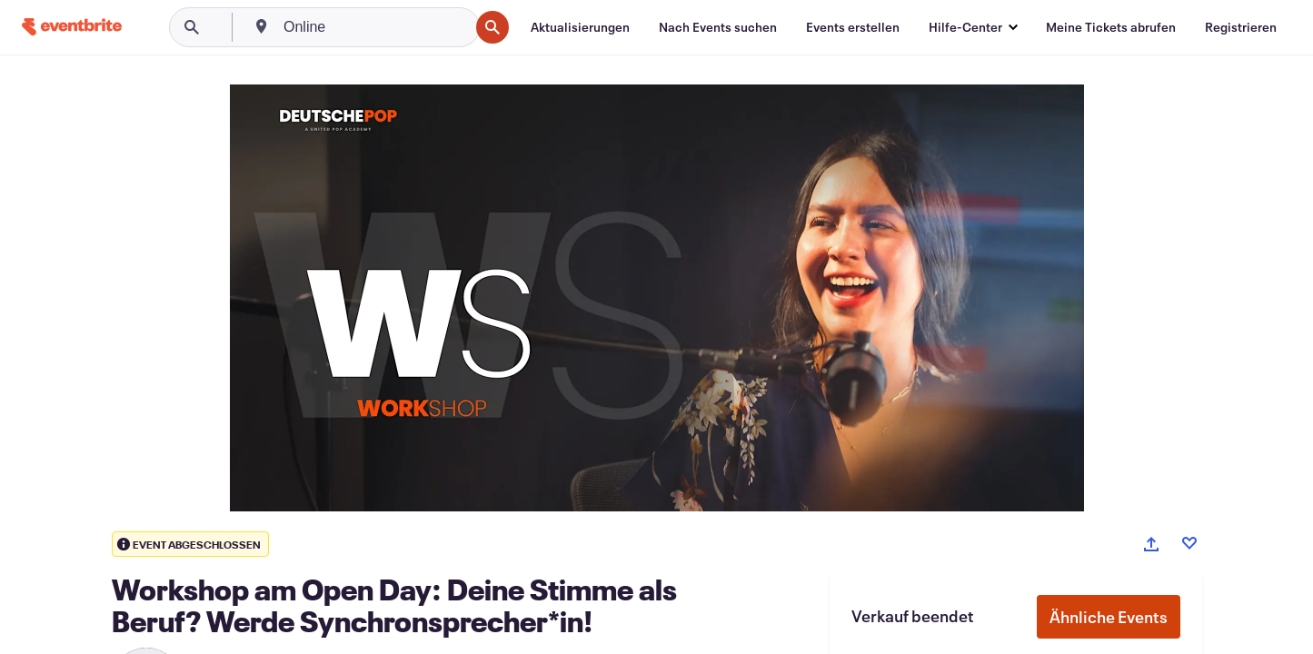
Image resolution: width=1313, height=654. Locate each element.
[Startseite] (72, 27)
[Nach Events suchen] (717, 27)
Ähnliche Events (1108, 617)
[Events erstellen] (852, 27)
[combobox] (374, 27)
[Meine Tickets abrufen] (1110, 27)
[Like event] (1189, 543)
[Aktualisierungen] (580, 27)
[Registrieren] (1240, 27)
